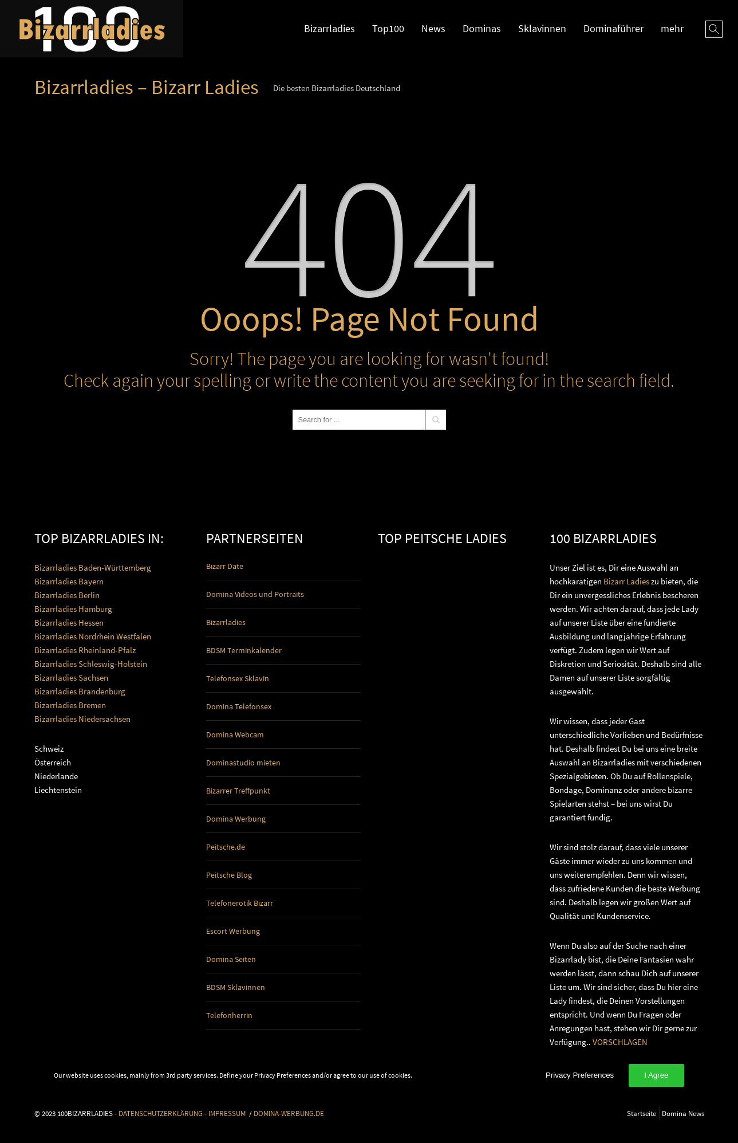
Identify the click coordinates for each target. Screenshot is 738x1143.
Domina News (683, 1113)
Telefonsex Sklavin (237, 678)
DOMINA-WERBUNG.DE (289, 1113)
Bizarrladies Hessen (69, 622)
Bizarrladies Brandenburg (79, 691)
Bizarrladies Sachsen (71, 677)
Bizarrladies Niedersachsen (82, 718)
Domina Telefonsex (238, 706)
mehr (672, 28)
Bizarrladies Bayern (69, 581)
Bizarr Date (224, 566)
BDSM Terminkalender (244, 650)
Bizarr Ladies (626, 581)
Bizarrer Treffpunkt (238, 790)
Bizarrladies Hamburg (73, 608)
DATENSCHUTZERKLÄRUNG (161, 1113)
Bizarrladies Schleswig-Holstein (90, 663)
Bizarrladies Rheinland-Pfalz (85, 650)
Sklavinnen (542, 28)
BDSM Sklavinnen (235, 987)
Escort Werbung (233, 931)
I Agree (656, 1075)
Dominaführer (613, 28)
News (433, 28)
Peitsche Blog (229, 875)
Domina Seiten (231, 959)
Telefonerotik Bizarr (239, 903)
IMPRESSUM (227, 1113)
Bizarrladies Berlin (67, 595)
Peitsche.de (225, 847)
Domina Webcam (235, 734)
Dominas (482, 28)
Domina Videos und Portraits (255, 594)
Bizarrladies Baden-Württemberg (92, 567)
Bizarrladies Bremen (70, 705)
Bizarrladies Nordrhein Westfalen (92, 636)
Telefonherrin (229, 1015)
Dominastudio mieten (243, 762)
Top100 (388, 28)
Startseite (641, 1113)
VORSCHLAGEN (620, 1041)
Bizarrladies (329, 28)
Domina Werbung (236, 819)
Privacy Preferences (580, 1075)
